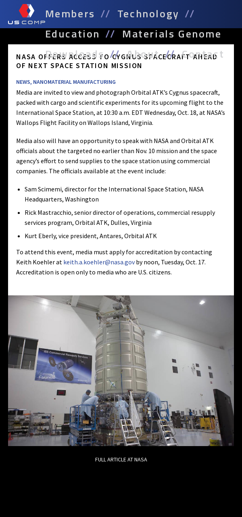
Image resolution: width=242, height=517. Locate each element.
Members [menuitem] (70, 13)
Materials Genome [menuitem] (172, 33)
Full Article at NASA (121, 459)
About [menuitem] (143, 54)
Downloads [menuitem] (74, 54)
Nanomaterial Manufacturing (74, 81)
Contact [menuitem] (203, 54)
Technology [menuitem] (148, 13)
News (23, 81)
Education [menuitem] (72, 33)
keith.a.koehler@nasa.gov (99, 262)
